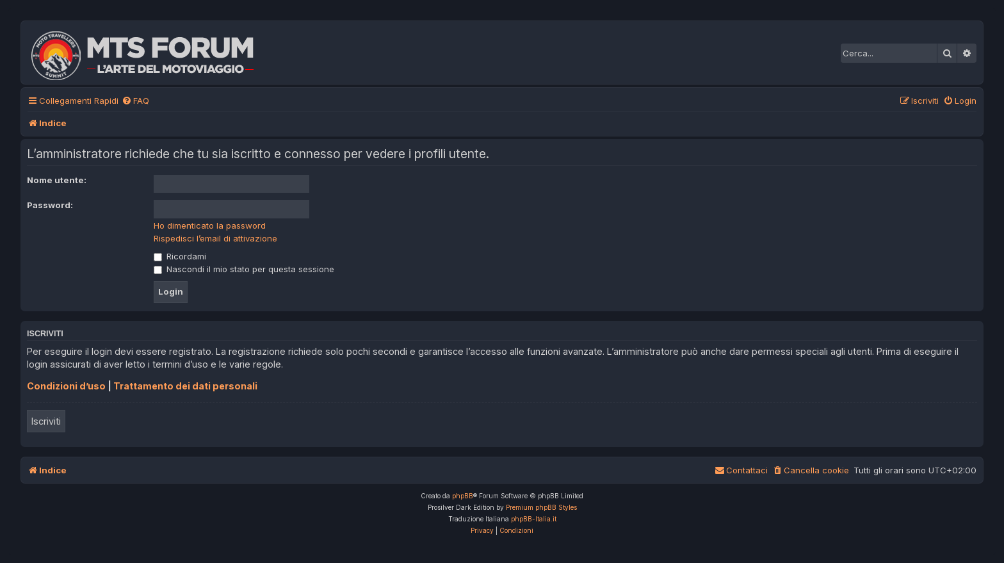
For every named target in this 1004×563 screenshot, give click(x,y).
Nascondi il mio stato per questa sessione (244, 269)
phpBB (462, 496)
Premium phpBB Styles (541, 507)
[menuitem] (135, 101)
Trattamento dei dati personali (185, 385)
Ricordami (180, 256)
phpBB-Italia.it (533, 519)
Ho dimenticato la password (210, 225)
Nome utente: (56, 180)
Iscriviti (46, 421)
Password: (50, 205)
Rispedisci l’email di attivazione (215, 238)
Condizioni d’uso (66, 385)
